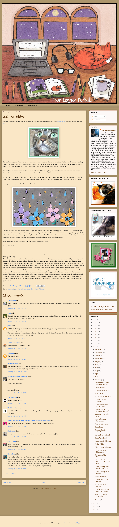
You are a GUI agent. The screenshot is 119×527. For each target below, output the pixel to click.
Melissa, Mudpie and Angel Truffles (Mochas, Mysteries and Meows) (29, 421)
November (98, 352)
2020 (95, 337)
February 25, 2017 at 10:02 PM (17, 450)
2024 (95, 325)
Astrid (12, 289)
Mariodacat (11, 431)
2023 (95, 328)
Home (7, 106)
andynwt (65, 523)
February (98, 380)
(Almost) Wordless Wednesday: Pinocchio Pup (102, 461)
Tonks (106, 310)
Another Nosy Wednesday (103, 435)
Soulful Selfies (99, 444)
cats (16, 289)
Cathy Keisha (12, 441)
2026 (95, 319)
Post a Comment (11, 473)
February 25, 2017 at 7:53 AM (17, 338)
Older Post (81, 482)
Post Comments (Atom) (48, 488)
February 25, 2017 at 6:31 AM (17, 321)
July (96, 364)
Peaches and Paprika (14, 343)
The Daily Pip (12, 301)
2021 (95, 334)
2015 (95, 507)
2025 (95, 322)
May (96, 370)
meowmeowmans (13, 364)
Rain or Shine (99, 393)
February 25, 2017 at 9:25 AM (17, 359)
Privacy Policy (32, 106)
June (96, 367)
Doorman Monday (100, 387)
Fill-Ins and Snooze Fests (103, 396)
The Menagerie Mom (109, 130)
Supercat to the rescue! (102, 424)
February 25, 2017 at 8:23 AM (17, 349)
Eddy (32, 289)
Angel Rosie (18, 106)
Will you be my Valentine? (103, 447)
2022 (95, 331)
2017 (95, 347)
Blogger (78, 523)
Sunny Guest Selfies (101, 476)
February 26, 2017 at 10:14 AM (17, 469)
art (9, 289)
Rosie (114, 307)
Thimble (41, 289)
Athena (5, 124)
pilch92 (10, 326)
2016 (95, 504)
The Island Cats (12, 408)
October (98, 355)
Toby (102, 310)
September (98, 358)
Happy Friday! (99, 427)
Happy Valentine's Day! (102, 438)
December (98, 349)
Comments (96, 120)
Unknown (11, 353)
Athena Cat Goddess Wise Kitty (17, 376)
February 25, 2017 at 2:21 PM (17, 403)
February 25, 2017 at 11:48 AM (17, 393)
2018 (95, 343)
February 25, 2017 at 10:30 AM (17, 372)
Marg (9, 313)
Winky (111, 310)
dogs (28, 289)
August (97, 361)
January (97, 500)
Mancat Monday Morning (103, 441)
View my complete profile (99, 172)
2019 (95, 340)
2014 (95, 510)
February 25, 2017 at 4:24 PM (17, 416)
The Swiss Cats (12, 398)
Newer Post (7, 482)
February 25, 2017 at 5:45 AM (17, 309)
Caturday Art (61, 122)
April (97, 373)
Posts (94, 116)
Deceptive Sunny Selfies (102, 390)
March (97, 377)
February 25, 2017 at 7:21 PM (17, 437)
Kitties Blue (11, 454)
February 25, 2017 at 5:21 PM (17, 426)
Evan (36, 289)
